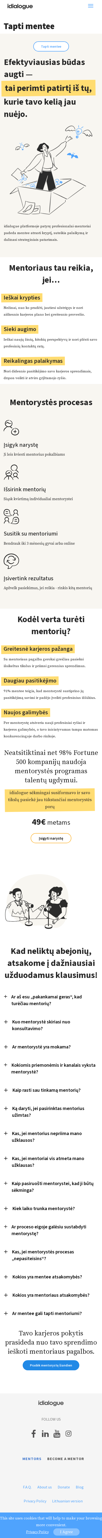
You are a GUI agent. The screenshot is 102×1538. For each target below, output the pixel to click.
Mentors (31, 1458)
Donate (64, 1487)
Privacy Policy (35, 1501)
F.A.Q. (27, 1487)
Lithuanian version (67, 1501)
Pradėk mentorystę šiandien (51, 1365)
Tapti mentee (51, 46)
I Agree (66, 1532)
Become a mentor (65, 1458)
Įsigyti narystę (51, 838)
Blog (80, 1487)
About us (44, 1487)
